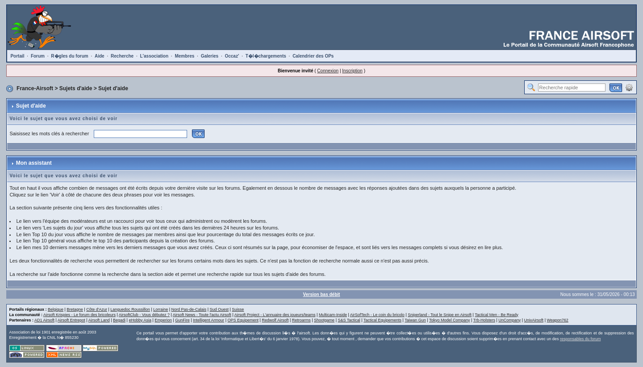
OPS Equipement (243, 320)
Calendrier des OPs (313, 56)
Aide (99, 56)
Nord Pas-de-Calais (189, 309)
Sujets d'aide (75, 88)
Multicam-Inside (333, 315)
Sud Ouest (219, 309)
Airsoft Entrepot (71, 320)
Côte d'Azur (96, 309)
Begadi (119, 320)
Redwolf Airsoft (275, 320)
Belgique (55, 309)
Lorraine (160, 309)
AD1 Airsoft (44, 320)
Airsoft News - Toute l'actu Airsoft (202, 315)
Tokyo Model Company (449, 320)
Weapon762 (557, 320)
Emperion (163, 320)
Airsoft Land (99, 320)
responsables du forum (580, 339)
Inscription (352, 70)
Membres (184, 56)
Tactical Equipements (382, 320)
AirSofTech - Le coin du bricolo (377, 315)
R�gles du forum (69, 56)
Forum (38, 56)
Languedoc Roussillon (130, 309)
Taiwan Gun (415, 320)
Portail (17, 56)
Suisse (238, 309)
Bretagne (75, 309)
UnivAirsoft (534, 320)
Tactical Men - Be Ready (496, 315)
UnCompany (509, 320)
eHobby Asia (140, 320)
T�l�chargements (266, 56)
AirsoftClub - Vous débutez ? (144, 315)
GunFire (182, 320)
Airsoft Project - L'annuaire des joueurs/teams (275, 315)
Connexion (327, 70)
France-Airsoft (35, 88)
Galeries (209, 56)
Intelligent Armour (208, 320)
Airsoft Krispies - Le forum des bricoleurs (79, 315)
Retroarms (301, 320)
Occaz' (232, 56)
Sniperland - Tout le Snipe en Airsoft (440, 315)
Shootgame (324, 320)
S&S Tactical (349, 320)
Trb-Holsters (484, 320)
